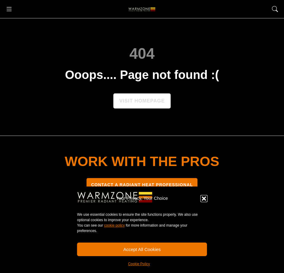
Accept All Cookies (142, 249)
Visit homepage (142, 100)
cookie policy (114, 225)
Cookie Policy (139, 264)
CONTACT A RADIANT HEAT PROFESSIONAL (142, 184)
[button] (204, 199)
